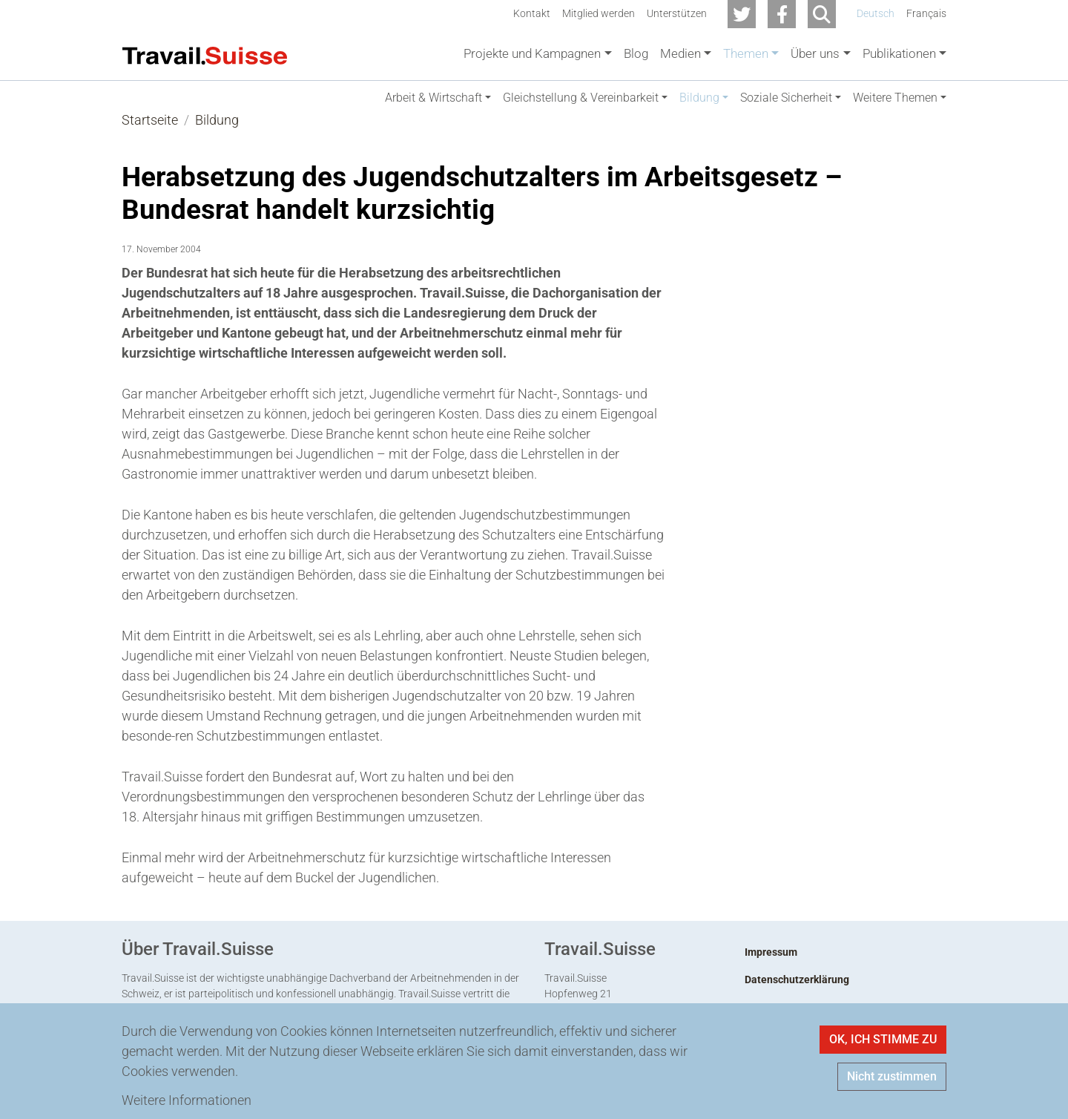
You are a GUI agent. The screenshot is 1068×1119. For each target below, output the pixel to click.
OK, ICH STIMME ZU (883, 1039)
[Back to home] (204, 54)
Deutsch (875, 13)
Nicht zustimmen (892, 1076)
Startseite (150, 134)
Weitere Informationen (186, 1100)
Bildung (217, 134)
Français (926, 13)
